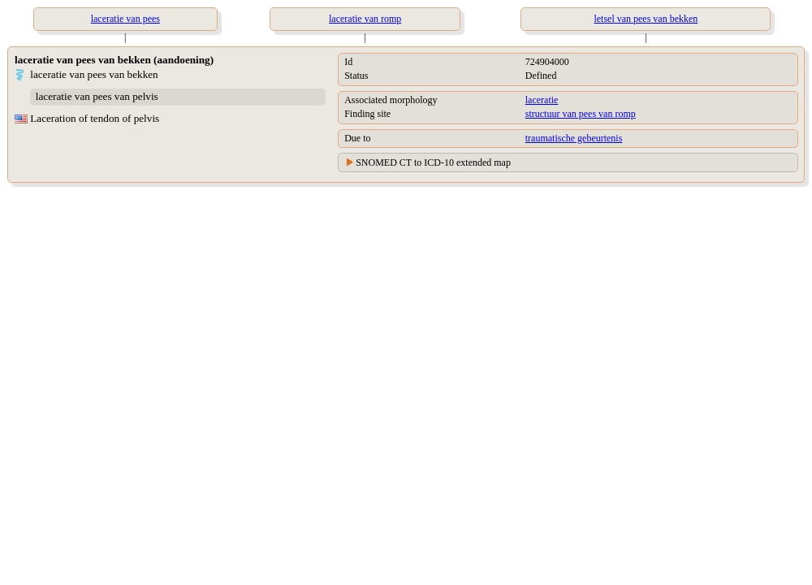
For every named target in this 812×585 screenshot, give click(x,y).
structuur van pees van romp (580, 113)
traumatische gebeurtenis (574, 138)
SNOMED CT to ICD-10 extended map (433, 162)
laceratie (542, 100)
